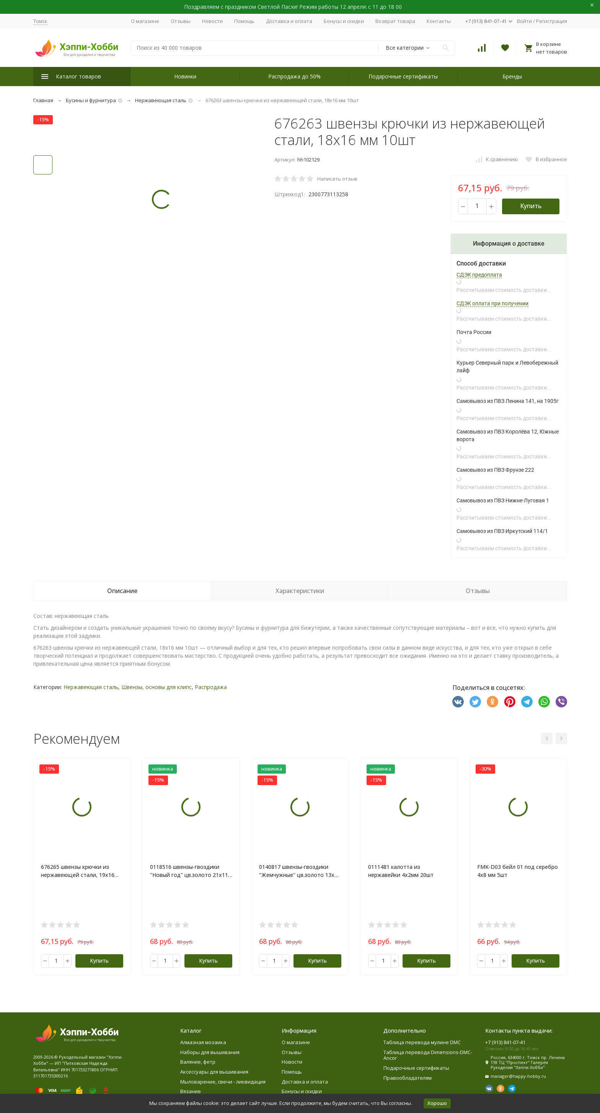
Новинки (185, 76)
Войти (524, 21)
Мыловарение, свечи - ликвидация (223, 1081)
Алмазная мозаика (203, 1042)
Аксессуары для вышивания (214, 1071)
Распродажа (211, 687)
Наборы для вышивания (210, 1052)
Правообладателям (407, 1077)
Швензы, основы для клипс (156, 687)
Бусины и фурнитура (91, 100)
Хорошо (437, 1103)
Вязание (190, 1091)
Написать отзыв (337, 178)
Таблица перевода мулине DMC (422, 1042)
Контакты (439, 21)
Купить (530, 206)
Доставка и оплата (289, 21)
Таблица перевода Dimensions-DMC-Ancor (427, 1055)
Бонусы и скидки (344, 21)
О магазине (145, 21)
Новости (212, 21)
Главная (43, 100)
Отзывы (181, 21)
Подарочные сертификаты (403, 76)
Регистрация (551, 21)
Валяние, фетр (197, 1061)
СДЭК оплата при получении (492, 303)
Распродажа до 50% (294, 76)
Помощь (244, 21)
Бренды (512, 76)
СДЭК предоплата (479, 275)
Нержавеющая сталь (160, 100)
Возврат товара (395, 21)
